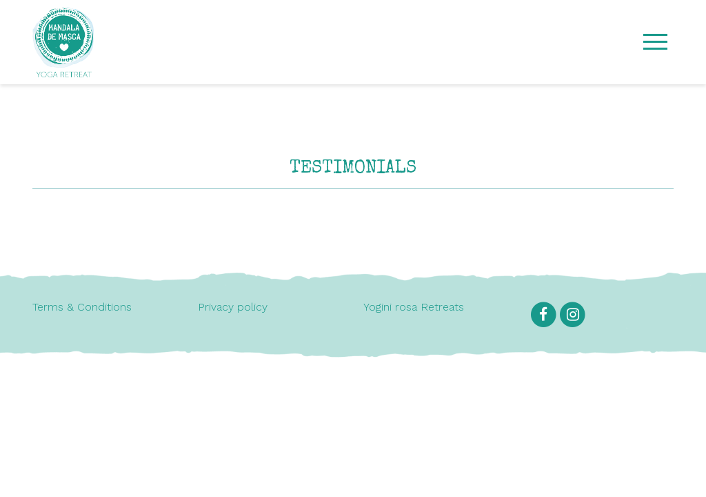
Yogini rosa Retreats (413, 306)
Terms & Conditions (82, 306)
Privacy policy (233, 306)
